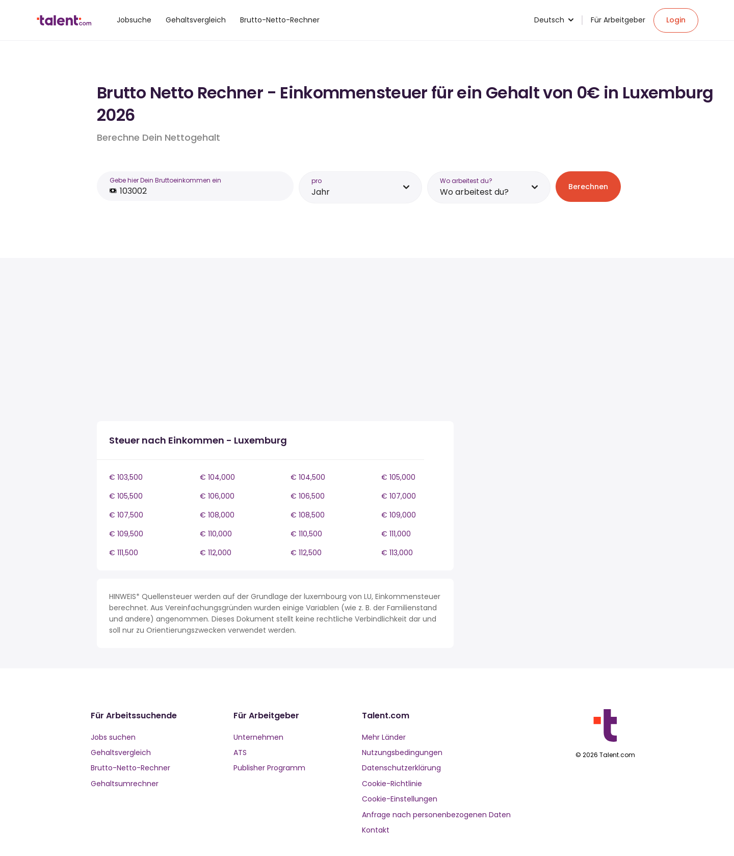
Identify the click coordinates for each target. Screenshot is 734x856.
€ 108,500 (308, 515)
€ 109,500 (126, 534)
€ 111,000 (396, 534)
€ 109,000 (398, 515)
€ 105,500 (126, 496)
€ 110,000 (216, 534)
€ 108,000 (217, 515)
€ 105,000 (398, 477)
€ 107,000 (398, 496)
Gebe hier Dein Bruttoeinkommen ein (165, 180)
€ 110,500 (306, 534)
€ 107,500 (126, 515)
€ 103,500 (126, 477)
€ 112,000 (215, 553)
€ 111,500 (123, 553)
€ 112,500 (306, 553)
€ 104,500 (308, 477)
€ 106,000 (217, 496)
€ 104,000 (217, 477)
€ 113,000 (397, 553)
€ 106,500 (308, 496)
